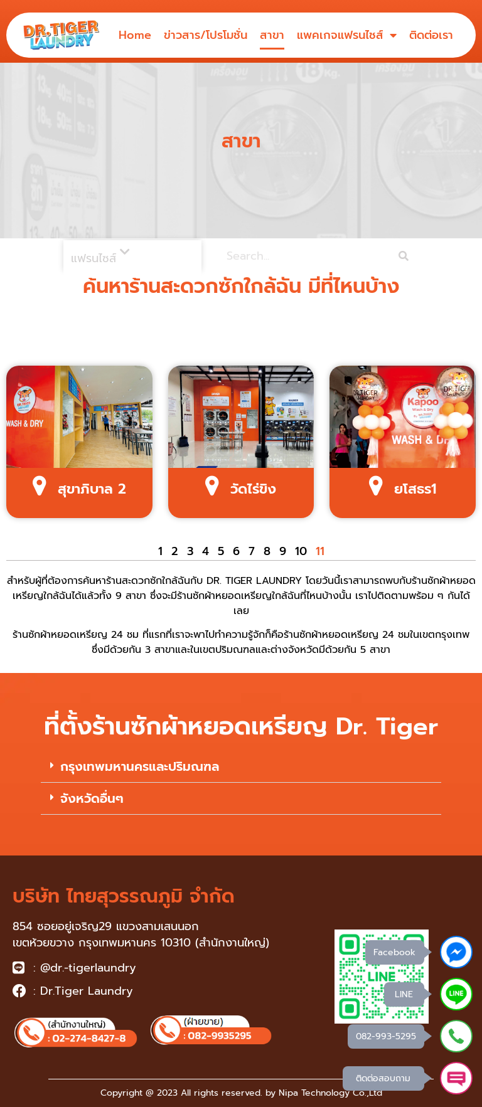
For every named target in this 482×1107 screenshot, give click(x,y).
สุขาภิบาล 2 (92, 489)
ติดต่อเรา (431, 35)
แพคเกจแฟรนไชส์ (347, 35)
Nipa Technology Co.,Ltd (330, 1092)
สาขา (272, 35)
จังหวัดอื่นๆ (92, 798)
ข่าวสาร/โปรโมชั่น (205, 35)
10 (301, 551)
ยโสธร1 (415, 489)
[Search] (403, 256)
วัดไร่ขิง (253, 489)
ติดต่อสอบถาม (383, 1078)
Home (135, 35)
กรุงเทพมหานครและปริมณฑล (139, 766)
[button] (241, 767)
